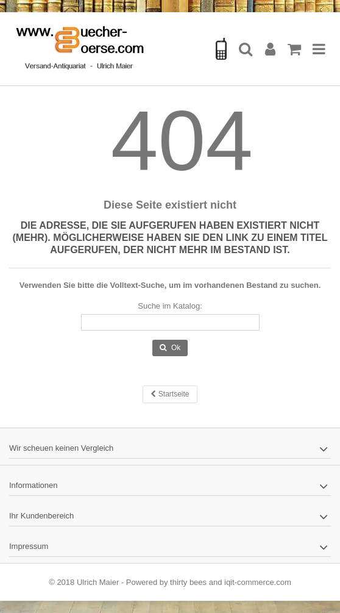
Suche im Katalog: (170, 305)
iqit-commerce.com (257, 582)
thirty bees (188, 582)
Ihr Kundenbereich (41, 515)
